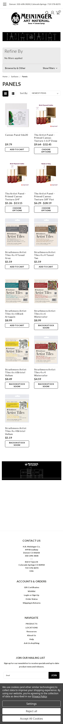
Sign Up (35, 595)
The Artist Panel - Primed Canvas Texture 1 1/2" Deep (45, 137)
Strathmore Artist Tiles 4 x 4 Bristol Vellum (15, 431)
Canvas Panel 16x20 (16, 134)
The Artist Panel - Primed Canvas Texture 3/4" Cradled (15, 196)
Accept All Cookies (31, 718)
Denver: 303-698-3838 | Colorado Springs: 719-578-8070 (34, 4)
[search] (46, 12)
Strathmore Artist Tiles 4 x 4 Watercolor (44, 372)
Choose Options (46, 150)
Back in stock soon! (46, 326)
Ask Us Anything (31, 643)
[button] (31, 68)
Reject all (31, 711)
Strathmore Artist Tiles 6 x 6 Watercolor (44, 313)
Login (26, 595)
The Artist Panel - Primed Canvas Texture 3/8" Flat (44, 196)
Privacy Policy (39, 696)
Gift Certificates (31, 587)
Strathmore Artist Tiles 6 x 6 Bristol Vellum (15, 372)
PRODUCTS (31, 623)
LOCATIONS (32, 627)
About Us (31, 635)
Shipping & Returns (31, 603)
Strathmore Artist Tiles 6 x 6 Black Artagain (15, 313)
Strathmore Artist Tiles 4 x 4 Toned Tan (44, 255)
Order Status (32, 599)
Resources (32, 631)
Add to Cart (17, 149)
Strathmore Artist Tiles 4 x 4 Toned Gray (15, 255)
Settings (31, 704)
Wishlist (31, 591)
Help (31, 639)
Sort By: (24, 93)
